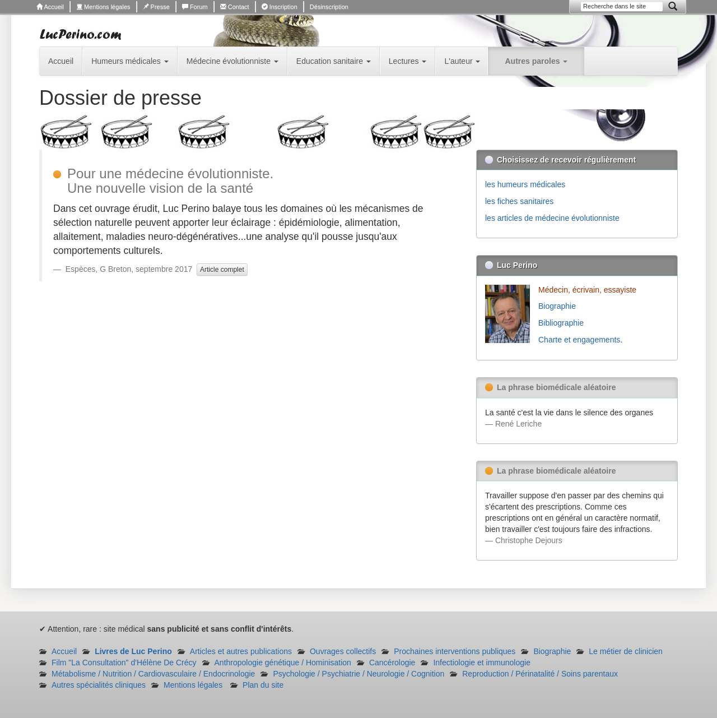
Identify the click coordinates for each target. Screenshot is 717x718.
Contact (234, 6)
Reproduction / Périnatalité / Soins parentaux (540, 673)
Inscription (279, 6)
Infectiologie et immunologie (481, 662)
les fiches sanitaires (519, 201)
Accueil (50, 6)
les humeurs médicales (525, 184)
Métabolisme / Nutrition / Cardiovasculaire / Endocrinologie (153, 673)
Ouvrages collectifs (343, 651)
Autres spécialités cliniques (99, 684)
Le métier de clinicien (626, 651)
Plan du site (263, 684)
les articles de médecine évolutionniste (552, 218)
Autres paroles (536, 61)
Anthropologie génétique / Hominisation (283, 662)
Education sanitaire (333, 61)
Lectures (408, 61)
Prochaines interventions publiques (454, 651)
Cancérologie (392, 662)
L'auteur (462, 61)
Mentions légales (103, 6)
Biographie (558, 306)
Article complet (222, 270)
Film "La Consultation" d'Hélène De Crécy (124, 662)
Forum (195, 6)
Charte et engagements (579, 339)
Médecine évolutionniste (232, 61)
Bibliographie (562, 322)
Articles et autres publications (241, 651)
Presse (156, 6)
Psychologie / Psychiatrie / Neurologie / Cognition (358, 673)
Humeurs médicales (130, 61)
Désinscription (329, 6)
